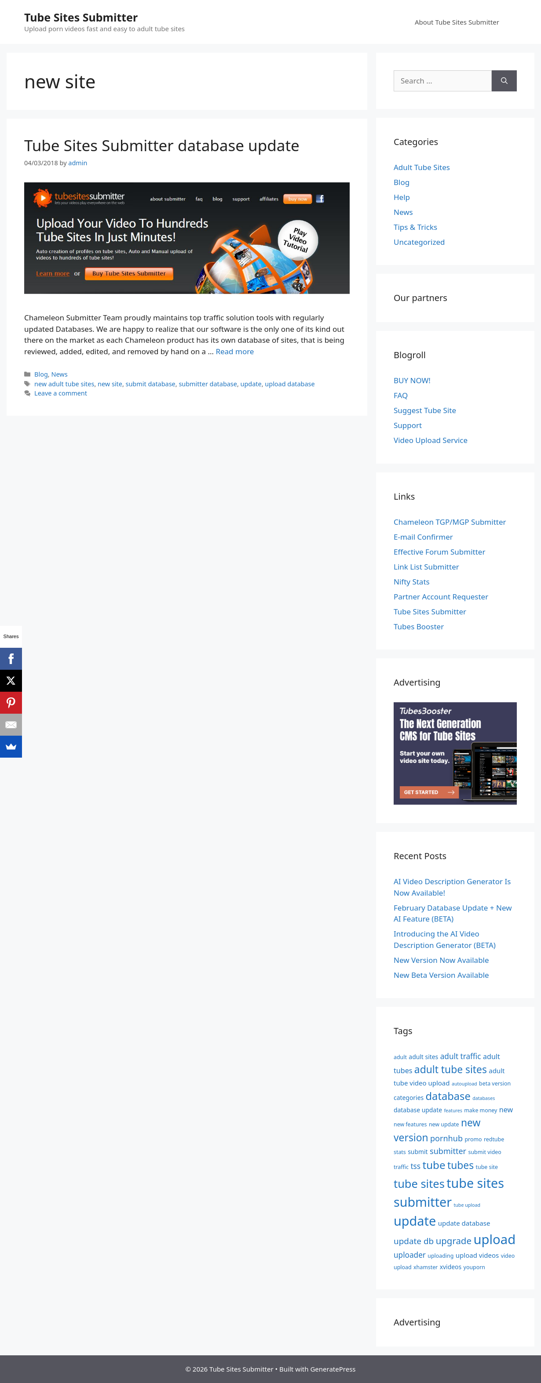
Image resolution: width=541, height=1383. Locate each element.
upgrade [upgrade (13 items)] (454, 1240)
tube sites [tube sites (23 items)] (419, 1183)
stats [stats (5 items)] (400, 1152)
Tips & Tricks (415, 227)
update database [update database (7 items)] (464, 1223)
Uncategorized (419, 242)
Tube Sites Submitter (81, 17)
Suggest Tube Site (425, 410)
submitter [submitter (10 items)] (448, 1151)
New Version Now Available (441, 960)
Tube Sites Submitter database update (162, 145)
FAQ (401, 395)
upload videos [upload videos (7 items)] (477, 1255)
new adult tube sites (64, 384)
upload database (289, 384)
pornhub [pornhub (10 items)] (446, 1138)
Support (408, 425)
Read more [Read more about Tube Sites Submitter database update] (235, 351)
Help (402, 197)
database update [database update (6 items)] (418, 1110)
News (59, 374)
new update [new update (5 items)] (444, 1124)
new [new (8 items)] (506, 1109)
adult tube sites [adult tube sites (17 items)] (450, 1069)
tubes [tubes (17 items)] (460, 1165)
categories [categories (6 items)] (409, 1097)
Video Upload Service (431, 440)
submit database (150, 384)
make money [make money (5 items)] (480, 1110)
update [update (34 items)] (415, 1220)
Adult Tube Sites (422, 167)
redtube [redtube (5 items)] (494, 1139)
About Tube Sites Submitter (457, 22)
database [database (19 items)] (448, 1096)
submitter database (208, 384)
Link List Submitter (426, 567)
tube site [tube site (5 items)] (487, 1167)
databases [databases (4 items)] (483, 1098)
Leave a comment (60, 393)
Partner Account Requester (441, 597)
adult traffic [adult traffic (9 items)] (460, 1056)
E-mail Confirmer (423, 537)
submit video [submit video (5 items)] (484, 1152)
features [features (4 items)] (453, 1110)
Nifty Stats (412, 582)
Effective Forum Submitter (439, 552)
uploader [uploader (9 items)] (410, 1255)
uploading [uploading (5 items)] (440, 1256)
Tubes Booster (419, 626)
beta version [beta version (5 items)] (495, 1083)
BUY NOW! (412, 380)
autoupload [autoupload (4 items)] (464, 1084)
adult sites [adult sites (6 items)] (423, 1057)
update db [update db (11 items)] (414, 1241)
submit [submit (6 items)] (418, 1151)
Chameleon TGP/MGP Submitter (450, 522)
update (251, 384)
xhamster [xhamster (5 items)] (425, 1267)
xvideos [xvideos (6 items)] (450, 1267)
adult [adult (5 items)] (400, 1057)
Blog (41, 374)
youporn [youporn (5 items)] (474, 1267)
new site (110, 384)
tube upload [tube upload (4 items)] (466, 1205)
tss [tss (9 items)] (415, 1166)
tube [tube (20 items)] (433, 1165)
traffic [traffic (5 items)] (401, 1167)
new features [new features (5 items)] (410, 1124)
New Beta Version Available (441, 975)
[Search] (504, 80)
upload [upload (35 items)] (494, 1239)
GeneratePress (332, 1369)
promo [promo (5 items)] (473, 1139)
